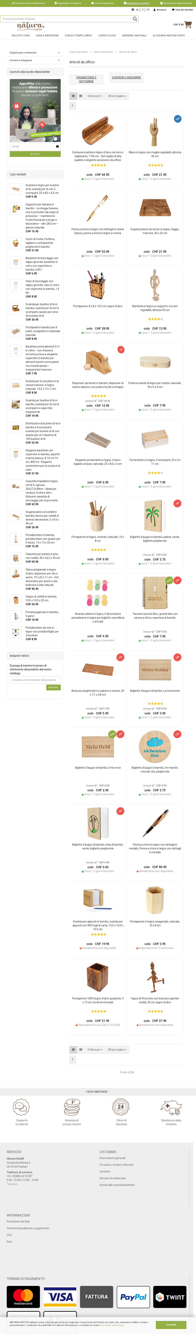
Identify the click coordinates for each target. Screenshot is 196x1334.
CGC (9, 1235)
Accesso (160, 9)
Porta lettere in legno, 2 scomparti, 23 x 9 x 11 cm (155, 461)
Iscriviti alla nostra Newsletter (117, 1185)
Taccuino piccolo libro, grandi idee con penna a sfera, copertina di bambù (155, 615)
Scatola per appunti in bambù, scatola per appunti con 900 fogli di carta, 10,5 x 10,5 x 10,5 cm (98, 925)
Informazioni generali (112, 1158)
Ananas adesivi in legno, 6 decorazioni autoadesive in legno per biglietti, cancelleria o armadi (97, 617)
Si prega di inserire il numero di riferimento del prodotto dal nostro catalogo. (30, 669)
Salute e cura (21, 39)
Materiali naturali (134, 39)
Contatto (105, 1171)
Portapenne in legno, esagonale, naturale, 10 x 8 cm (155, 923)
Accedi (35, 154)
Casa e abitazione (47, 39)
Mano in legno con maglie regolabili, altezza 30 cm (155, 154)
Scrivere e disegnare (21, 60)
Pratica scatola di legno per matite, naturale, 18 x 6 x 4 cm (154, 385)
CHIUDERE (171, 1325)
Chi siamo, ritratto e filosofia (116, 1164)
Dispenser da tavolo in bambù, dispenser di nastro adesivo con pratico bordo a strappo (98, 385)
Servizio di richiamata (113, 1178)
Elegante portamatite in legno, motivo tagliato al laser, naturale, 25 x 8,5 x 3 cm (98, 461)
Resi (9, 1241)
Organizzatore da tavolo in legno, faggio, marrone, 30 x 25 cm (155, 231)
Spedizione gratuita (138, 3)
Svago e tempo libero (78, 39)
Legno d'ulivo (107, 39)
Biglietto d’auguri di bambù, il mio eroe (98, 767)
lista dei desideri (182, 9)
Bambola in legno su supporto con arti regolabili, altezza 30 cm (155, 308)
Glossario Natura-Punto (169, 39)
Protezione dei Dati (18, 1221)
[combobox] (117, 96)
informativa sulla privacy (112, 1325)
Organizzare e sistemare (23, 52)
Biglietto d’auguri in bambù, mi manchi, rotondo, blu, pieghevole (155, 769)
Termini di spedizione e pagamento (28, 1228)
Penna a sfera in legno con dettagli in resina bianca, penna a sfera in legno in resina (98, 231)
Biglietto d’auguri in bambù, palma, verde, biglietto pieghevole (155, 538)
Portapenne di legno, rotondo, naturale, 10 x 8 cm (98, 538)
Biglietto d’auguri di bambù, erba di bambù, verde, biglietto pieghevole (97, 846)
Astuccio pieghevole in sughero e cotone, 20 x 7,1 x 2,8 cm (97, 692)
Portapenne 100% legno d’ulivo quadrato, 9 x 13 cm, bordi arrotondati (98, 1000)
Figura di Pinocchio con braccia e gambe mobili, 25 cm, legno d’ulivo (155, 1000)
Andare (53, 687)
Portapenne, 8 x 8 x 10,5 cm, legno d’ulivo (97, 306)
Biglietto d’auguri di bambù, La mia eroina (155, 690)
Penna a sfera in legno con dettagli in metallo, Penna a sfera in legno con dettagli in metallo (155, 848)
